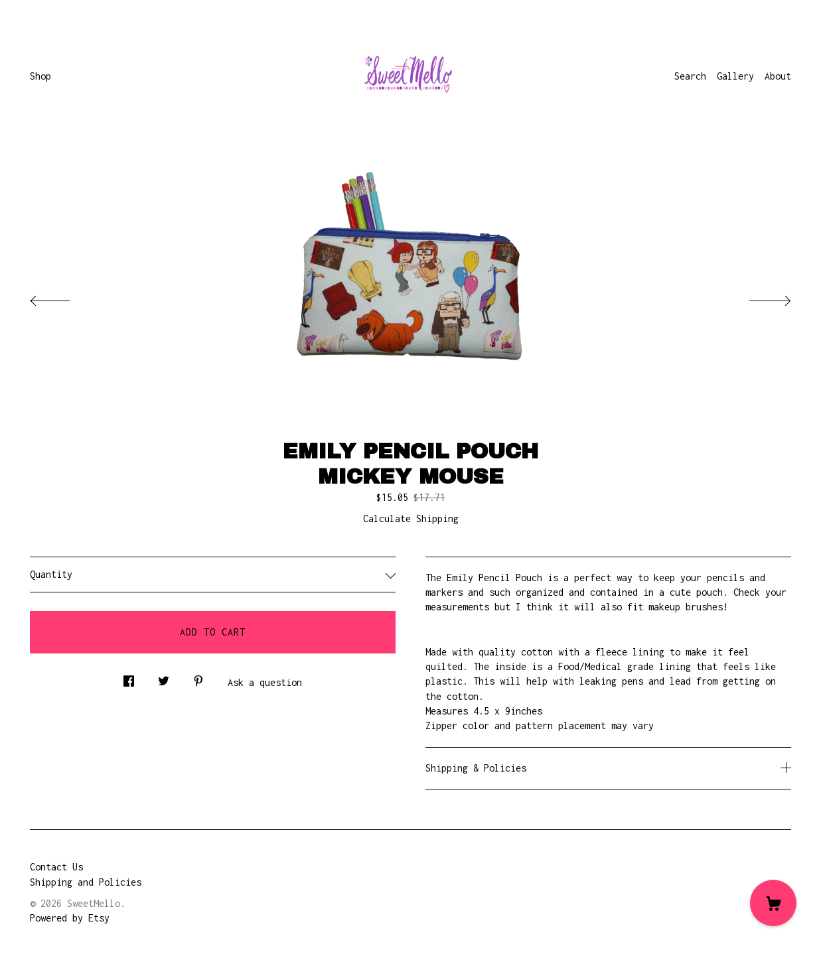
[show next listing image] (758, 297)
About (778, 76)
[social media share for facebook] (128, 678)
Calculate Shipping (411, 518)
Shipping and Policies (85, 882)
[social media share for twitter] (163, 678)
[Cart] (773, 903)
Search (690, 76)
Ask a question (265, 682)
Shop (40, 76)
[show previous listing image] (63, 297)
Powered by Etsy (70, 917)
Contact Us (56, 866)
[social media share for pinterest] (198, 678)
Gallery (735, 76)
